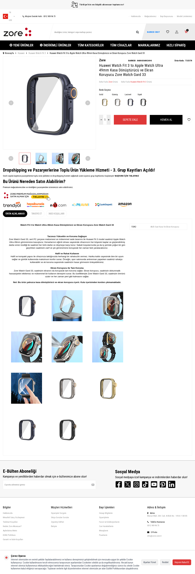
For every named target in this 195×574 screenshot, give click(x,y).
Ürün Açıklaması (15, 213)
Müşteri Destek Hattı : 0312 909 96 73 (37, 16)
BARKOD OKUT (153, 32)
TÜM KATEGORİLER (91, 45)
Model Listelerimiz (184, 16)
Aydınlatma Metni (10, 530)
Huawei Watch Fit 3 (37, 53)
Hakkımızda (136, 16)
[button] (11, 102)
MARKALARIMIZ (149, 45)
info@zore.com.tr (154, 536)
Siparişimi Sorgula (58, 513)
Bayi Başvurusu (166, 16)
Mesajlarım (103, 530)
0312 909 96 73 (153, 525)
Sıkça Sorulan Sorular (60, 517)
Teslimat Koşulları (10, 522)
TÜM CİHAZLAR (121, 45)
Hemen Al (166, 119)
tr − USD (9, 16)
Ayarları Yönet (149, 562)
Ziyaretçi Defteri (57, 522)
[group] (49, 103)
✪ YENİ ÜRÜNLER (21, 45)
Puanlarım (103, 535)
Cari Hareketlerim (106, 526)
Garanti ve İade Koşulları (13, 539)
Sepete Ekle (130, 119)
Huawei (21, 53)
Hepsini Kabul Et (182, 562)
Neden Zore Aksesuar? (12, 526)
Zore (102, 60)
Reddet (165, 562)
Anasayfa (8, 53)
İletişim (54, 526)
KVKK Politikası (9, 535)
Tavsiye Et (36, 213)
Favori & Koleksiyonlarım (109, 522)
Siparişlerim (104, 517)
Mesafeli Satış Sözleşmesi (14, 517)
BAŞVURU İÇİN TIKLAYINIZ (126, 176)
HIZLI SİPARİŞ (176, 45)
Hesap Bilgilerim (106, 513)
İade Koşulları (56, 213)
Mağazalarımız (150, 16)
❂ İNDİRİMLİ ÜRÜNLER (55, 45)
